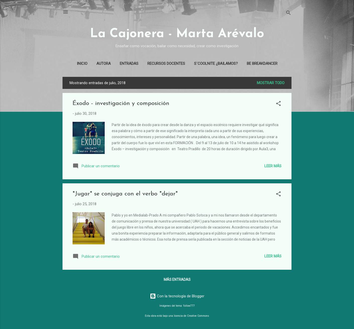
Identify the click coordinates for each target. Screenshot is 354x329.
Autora (103, 63)
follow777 (189, 305)
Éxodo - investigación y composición (121, 103)
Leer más (272, 166)
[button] (278, 104)
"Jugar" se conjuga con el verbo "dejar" (125, 194)
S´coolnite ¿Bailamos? (216, 63)
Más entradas (177, 280)
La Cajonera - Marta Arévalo (177, 34)
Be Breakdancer (262, 63)
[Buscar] (288, 13)
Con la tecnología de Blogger (177, 296)
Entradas (129, 63)
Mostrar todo (270, 83)
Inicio (82, 63)
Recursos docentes (166, 63)
